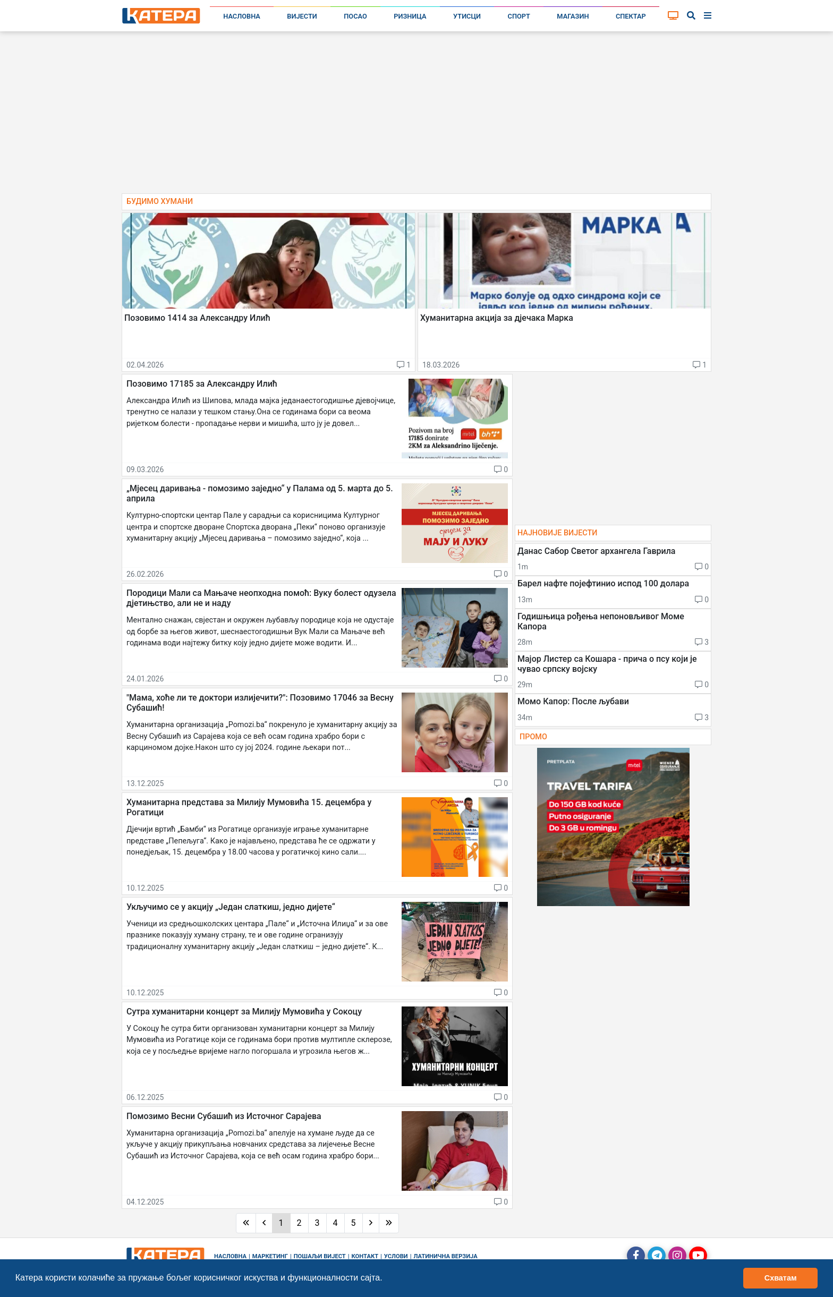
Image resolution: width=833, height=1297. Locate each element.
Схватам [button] (780, 1278)
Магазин (573, 16)
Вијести (302, 16)
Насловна (241, 16)
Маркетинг (270, 1256)
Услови (396, 1256)
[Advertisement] (416, 116)
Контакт (365, 1256)
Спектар (631, 16)
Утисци (467, 16)
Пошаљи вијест (320, 1256)
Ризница (410, 16)
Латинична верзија (445, 1256)
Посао (355, 16)
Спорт (519, 16)
